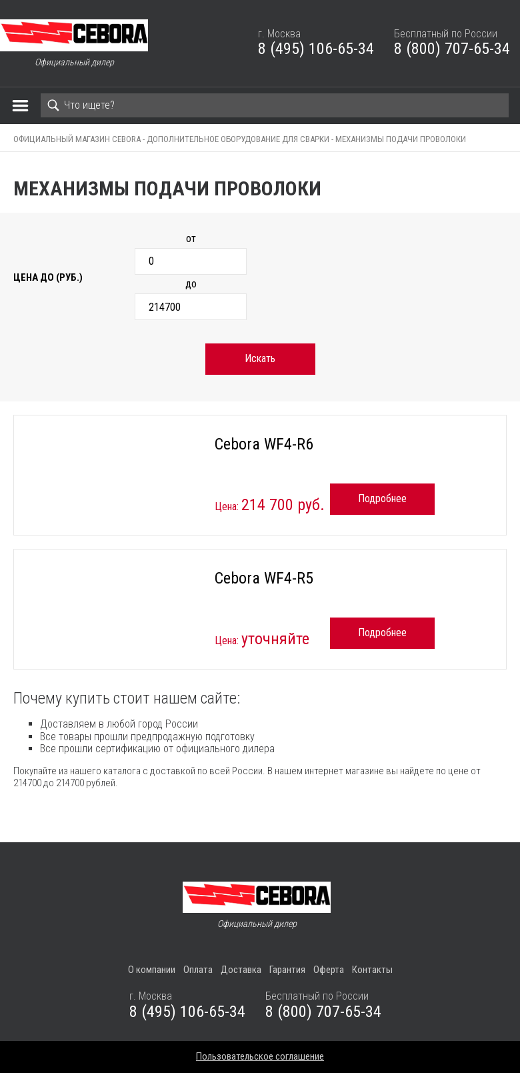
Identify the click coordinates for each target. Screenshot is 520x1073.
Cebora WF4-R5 (264, 578)
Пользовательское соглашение (260, 1056)
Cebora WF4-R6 (264, 444)
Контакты (372, 970)
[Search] (275, 105)
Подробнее (382, 498)
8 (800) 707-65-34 (452, 48)
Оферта (328, 970)
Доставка (241, 970)
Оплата (198, 970)
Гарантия (287, 970)
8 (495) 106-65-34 (316, 48)
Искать (260, 358)
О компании (151, 970)
